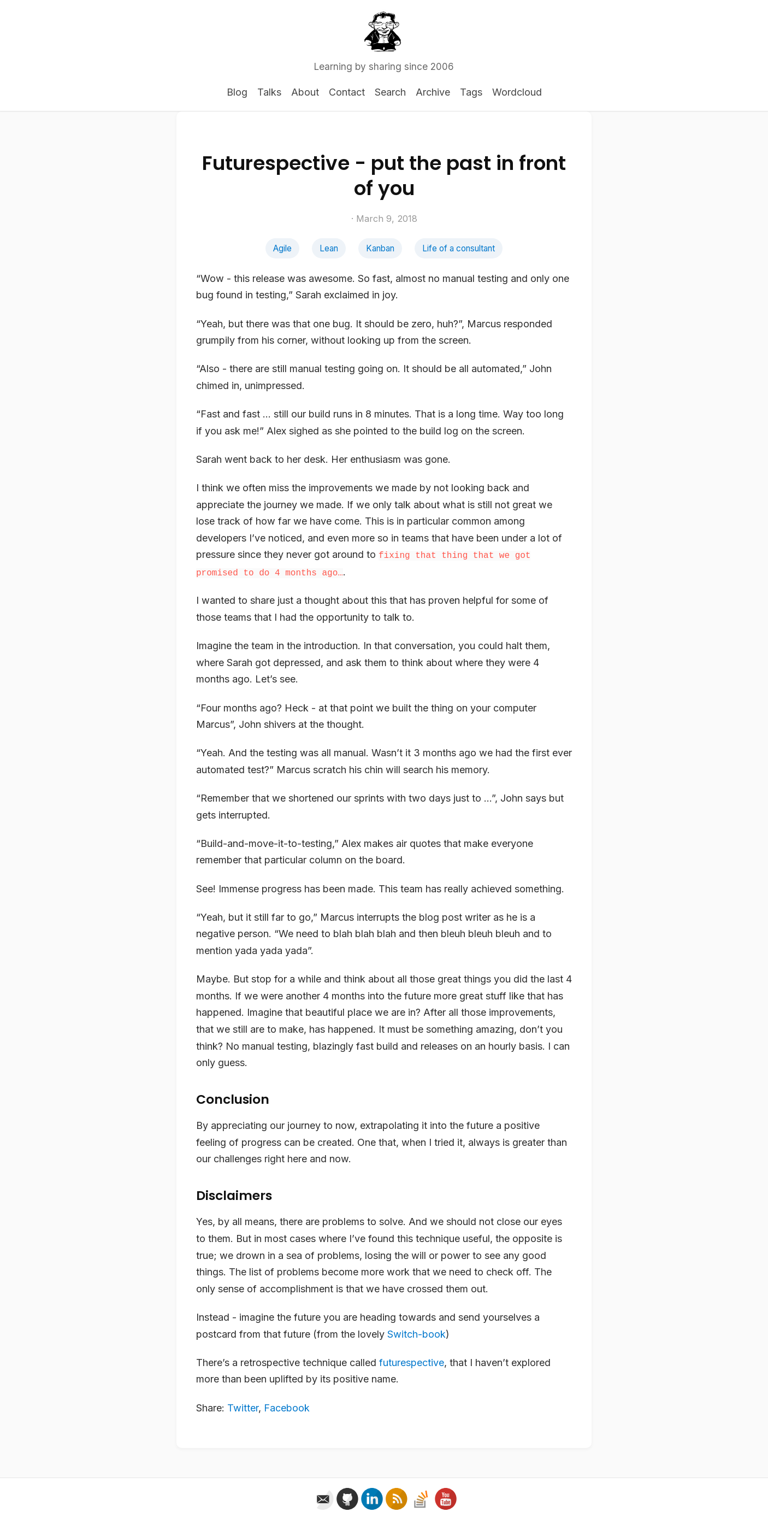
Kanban (380, 248)
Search (390, 92)
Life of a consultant (458, 248)
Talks (269, 92)
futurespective (411, 1362)
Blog (237, 92)
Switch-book (416, 1334)
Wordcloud (517, 92)
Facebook (287, 1408)
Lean (329, 248)
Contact (347, 92)
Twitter (242, 1408)
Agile (282, 248)
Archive (433, 92)
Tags (471, 92)
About (305, 92)
